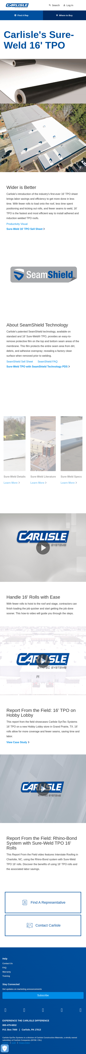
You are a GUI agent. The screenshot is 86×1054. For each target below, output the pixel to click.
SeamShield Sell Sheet (19, 361)
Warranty (6, 972)
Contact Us (7, 963)
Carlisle (5, 1043)
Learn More (10, 489)
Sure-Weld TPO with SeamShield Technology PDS (37, 366)
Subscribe (43, 995)
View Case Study (16, 742)
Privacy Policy (24, 1043)
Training (6, 976)
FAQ (4, 968)
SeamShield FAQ (48, 361)
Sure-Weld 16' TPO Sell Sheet (24, 229)
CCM (14, 1043)
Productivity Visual (16, 224)
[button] (43, 547)
